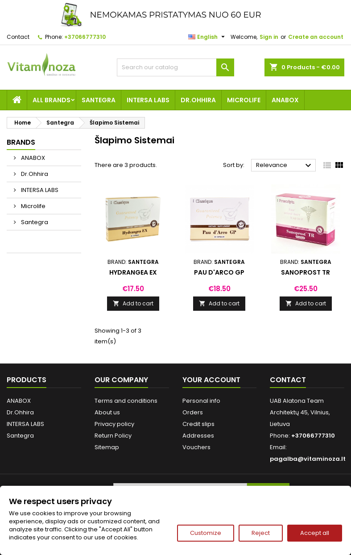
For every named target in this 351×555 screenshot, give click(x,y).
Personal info (201, 400)
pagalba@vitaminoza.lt (308, 459)
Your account (211, 380)
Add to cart (133, 303)
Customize (205, 533)
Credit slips (198, 424)
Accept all (314, 533)
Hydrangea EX (133, 272)
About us (107, 412)
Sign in (269, 37)
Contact (18, 37)
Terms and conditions (126, 400)
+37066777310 (85, 37)
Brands (21, 142)
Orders (192, 412)
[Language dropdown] (207, 37)
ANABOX (285, 100)
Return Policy (113, 435)
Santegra (99, 100)
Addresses (198, 435)
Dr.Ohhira (198, 100)
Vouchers (196, 447)
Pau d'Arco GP (219, 272)
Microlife (243, 100)
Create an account (315, 37)
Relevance (285, 165)
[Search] (175, 67)
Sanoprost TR (305, 272)
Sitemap (107, 447)
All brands (51, 100)
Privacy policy (114, 424)
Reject (261, 533)
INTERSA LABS (148, 100)
